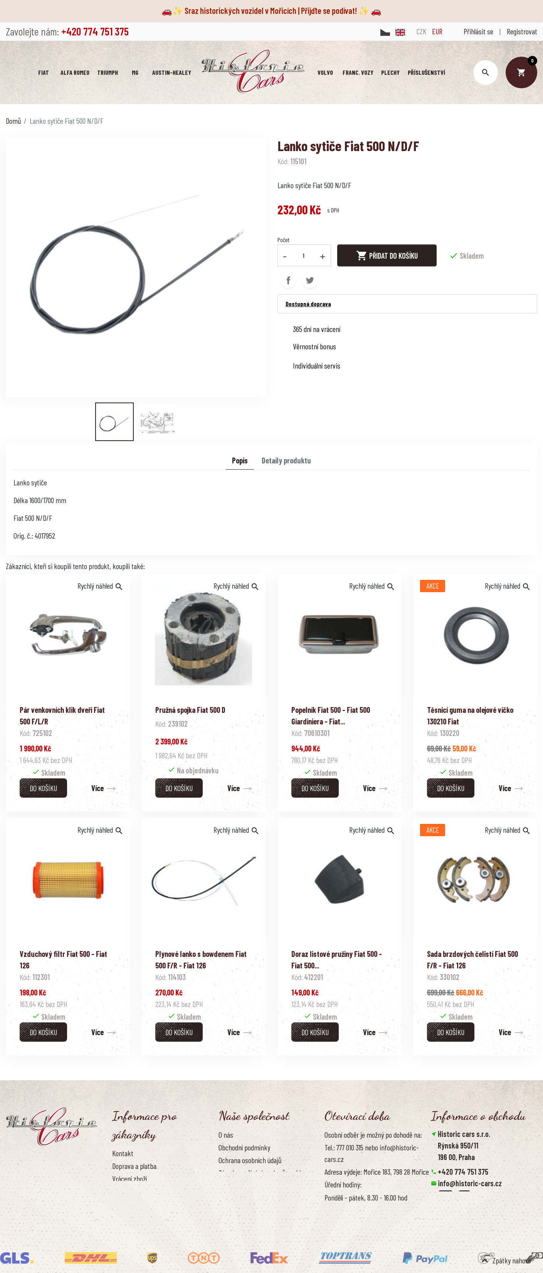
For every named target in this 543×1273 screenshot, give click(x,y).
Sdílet (288, 280)
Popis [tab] (240, 460)
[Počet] (303, 255)
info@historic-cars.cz (470, 1183)
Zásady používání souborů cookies (263, 1172)
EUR (437, 31)
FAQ (116, 1191)
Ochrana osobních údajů (250, 1160)
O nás (226, 1134)
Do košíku (43, 788)
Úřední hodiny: (342, 1184)
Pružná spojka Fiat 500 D (190, 709)
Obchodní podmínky (244, 1147)
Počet (283, 239)
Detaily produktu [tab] (286, 460)
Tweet (310, 280)
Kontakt (122, 1153)
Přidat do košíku (387, 255)
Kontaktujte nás (133, 1204)
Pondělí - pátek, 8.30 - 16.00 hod (365, 1197)
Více (97, 788)
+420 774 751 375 (463, 1171)
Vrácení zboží (129, 1178)
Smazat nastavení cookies (468, 1217)
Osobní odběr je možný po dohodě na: (373, 1134)
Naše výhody (235, 1185)
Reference (125, 1217)
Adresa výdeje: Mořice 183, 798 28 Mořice (376, 1171)
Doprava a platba (134, 1165)
